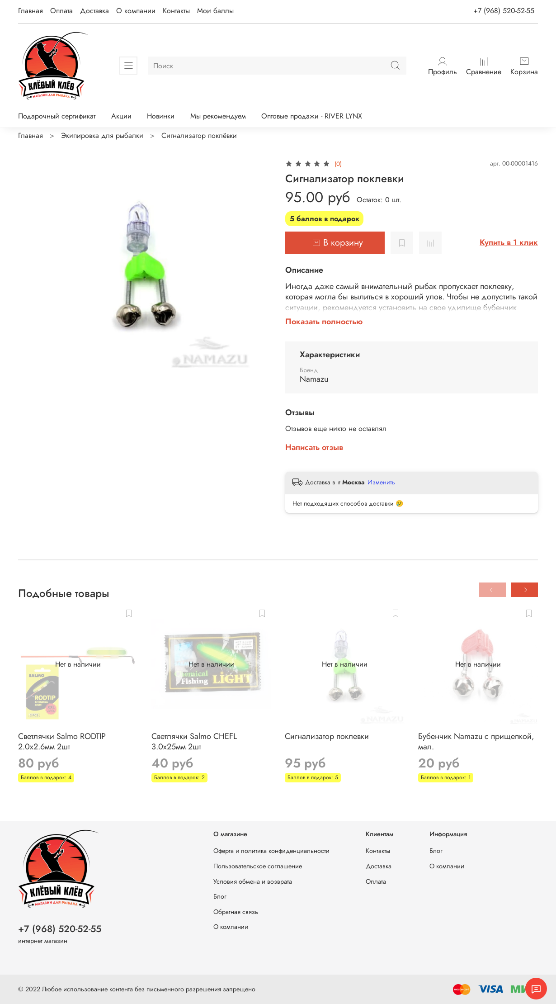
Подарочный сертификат (56, 116)
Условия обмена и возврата (252, 881)
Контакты (176, 10)
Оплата (61, 10)
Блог (219, 896)
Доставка (94, 10)
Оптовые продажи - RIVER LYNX (311, 116)
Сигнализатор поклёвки (199, 135)
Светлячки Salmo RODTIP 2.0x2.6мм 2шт (62, 741)
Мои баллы (215, 10)
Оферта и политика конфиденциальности (271, 850)
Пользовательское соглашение (257, 866)
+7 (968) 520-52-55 (503, 10)
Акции (121, 116)
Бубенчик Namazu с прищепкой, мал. (476, 741)
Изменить (381, 482)
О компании (135, 10)
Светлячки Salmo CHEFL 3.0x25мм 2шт (194, 741)
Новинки (160, 116)
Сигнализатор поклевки (327, 736)
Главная (30, 10)
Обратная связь (235, 911)
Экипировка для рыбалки (102, 135)
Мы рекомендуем (218, 116)
